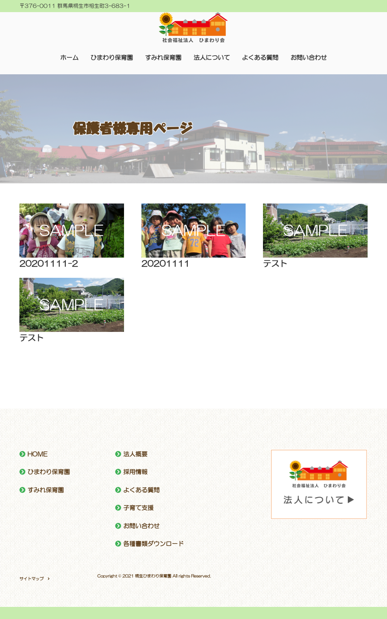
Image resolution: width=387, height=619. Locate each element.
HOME (37, 454)
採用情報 (135, 472)
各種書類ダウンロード (153, 544)
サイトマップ (31, 579)
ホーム (69, 58)
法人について (212, 58)
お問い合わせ (308, 58)
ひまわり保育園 (111, 58)
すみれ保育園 (163, 58)
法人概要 (135, 454)
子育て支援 (138, 508)
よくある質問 (260, 58)
